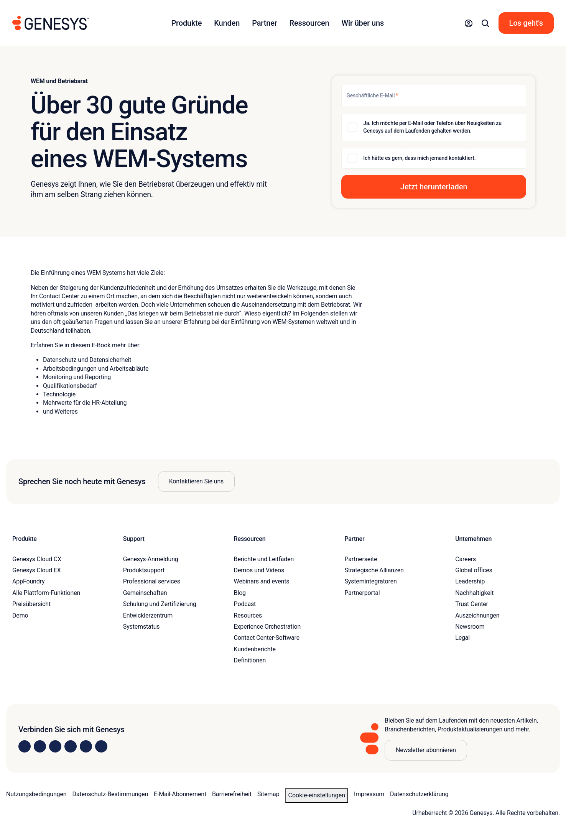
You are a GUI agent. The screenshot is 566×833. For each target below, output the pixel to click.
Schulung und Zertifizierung (159, 604)
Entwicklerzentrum (148, 615)
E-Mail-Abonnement (180, 794)
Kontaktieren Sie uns (196, 481)
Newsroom (469, 626)
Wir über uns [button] (363, 23)
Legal (462, 637)
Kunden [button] (227, 23)
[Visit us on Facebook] (70, 746)
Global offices (473, 570)
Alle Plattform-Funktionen (46, 592)
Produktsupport (144, 570)
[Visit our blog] (101, 746)
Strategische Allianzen (373, 570)
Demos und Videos (259, 570)
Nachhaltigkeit (474, 592)
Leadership (470, 581)
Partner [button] (264, 23)
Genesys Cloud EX (36, 570)
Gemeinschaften (145, 592)
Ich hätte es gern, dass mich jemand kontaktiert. (419, 158)
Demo (20, 615)
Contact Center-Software (266, 637)
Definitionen (250, 660)
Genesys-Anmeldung (150, 559)
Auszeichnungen (477, 615)
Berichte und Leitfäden (264, 559)
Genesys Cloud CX (36, 559)
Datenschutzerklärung (419, 794)
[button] (468, 23)
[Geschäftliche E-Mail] (433, 96)
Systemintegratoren (370, 581)
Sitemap (268, 794)
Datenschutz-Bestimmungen (110, 794)
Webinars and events (262, 581)
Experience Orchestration (267, 626)
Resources (248, 615)
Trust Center (471, 604)
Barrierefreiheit (232, 794)
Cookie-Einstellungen (317, 795)
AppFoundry (28, 581)
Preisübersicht (31, 604)
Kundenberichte (255, 649)
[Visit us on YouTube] (86, 746)
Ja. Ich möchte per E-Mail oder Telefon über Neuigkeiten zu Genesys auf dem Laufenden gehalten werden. (432, 127)
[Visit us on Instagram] (40, 746)
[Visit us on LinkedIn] (24, 746)
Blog (240, 592)
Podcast (245, 604)
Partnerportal (362, 592)
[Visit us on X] (55, 746)
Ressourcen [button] (309, 23)
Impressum (369, 794)
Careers (465, 559)
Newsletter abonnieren (426, 750)
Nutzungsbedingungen (36, 794)
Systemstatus (141, 626)
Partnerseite (360, 559)
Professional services (151, 581)
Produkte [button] (186, 23)
